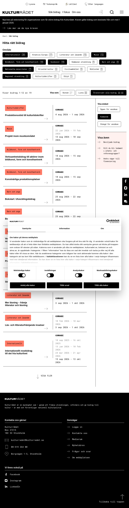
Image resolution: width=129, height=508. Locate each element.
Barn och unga (110, 62)
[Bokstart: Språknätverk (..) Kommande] (45, 216)
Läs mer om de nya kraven (23, 28)
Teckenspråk (50, 4)
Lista (82, 93)
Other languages (94, 4)
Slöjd (68, 76)
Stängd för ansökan (109, 124)
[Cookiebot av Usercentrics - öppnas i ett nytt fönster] (108, 221)
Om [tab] (102, 228)
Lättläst (71, 4)
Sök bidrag (54, 12)
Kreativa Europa (42, 55)
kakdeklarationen (55, 256)
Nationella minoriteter (18, 69)
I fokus (66, 12)
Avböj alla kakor (27, 285)
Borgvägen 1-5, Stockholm (26, 453)
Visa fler (46, 375)
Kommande (104, 117)
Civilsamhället (74, 69)
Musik (99, 55)
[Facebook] (125, 181)
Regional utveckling (16, 76)
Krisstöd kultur (47, 69)
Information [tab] (64, 228)
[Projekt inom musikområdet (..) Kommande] (45, 133)
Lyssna (30, 4)
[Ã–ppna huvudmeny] (122, 12)
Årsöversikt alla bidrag (108, 93)
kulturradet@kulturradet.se (27, 440)
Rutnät (67, 93)
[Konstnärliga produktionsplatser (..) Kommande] (45, 176)
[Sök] (112, 12)
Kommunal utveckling (83, 62)
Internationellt (15, 55)
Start (5, 36)
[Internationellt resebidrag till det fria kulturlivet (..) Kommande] (45, 349)
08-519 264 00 (19, 447)
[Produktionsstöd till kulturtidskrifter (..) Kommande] (45, 112)
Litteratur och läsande (73, 55)
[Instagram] (125, 188)
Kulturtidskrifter (45, 76)
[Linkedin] (125, 194)
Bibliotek (96, 69)
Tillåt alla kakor (101, 285)
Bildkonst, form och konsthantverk (24, 62)
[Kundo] (125, 201)
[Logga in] (101, 12)
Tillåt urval (64, 285)
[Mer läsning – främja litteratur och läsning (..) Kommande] (45, 301)
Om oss (76, 12)
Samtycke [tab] (26, 228)
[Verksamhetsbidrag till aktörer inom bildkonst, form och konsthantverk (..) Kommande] (45, 155)
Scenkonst (57, 62)
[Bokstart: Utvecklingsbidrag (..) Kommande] (45, 196)
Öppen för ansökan (108, 109)
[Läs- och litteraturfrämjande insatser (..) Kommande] (45, 322)
